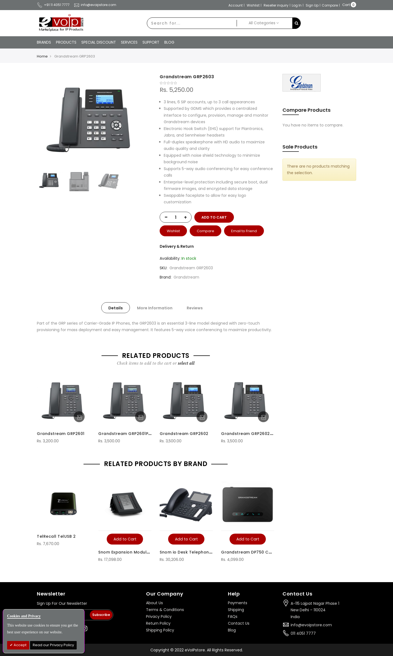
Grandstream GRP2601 (61, 433)
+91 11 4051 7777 (53, 4)
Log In (297, 5)
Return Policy (158, 623)
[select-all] (186, 363)
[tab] (115, 307)
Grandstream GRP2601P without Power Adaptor (148, 433)
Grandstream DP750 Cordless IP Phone (262, 552)
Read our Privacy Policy (53, 645)
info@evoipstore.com (95, 4)
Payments (237, 603)
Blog (232, 630)
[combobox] (192, 23)
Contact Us (238, 623)
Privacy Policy (159, 616)
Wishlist (253, 5)
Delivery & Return (177, 246)
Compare (330, 5)
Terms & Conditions (165, 609)
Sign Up (312, 5)
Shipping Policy (160, 630)
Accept (19, 645)
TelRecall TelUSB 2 (56, 536)
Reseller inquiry (276, 5)
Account (235, 5)
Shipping (236, 609)
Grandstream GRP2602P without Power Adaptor (272, 433)
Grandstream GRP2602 (184, 433)
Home (42, 56)
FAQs (232, 616)
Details (115, 308)
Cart (346, 4)
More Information (154, 308)
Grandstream (186, 277)
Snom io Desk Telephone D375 (192, 552)
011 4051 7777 (303, 633)
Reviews (195, 308)
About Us (154, 603)
